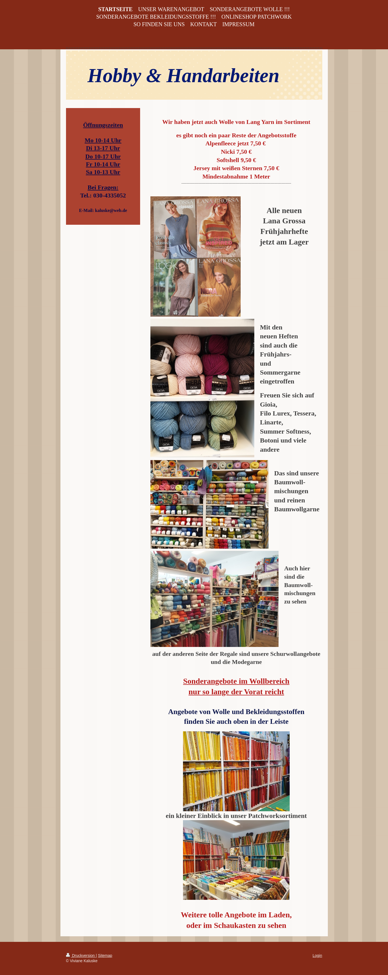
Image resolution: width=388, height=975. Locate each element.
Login (317, 955)
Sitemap (105, 955)
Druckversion (81, 955)
